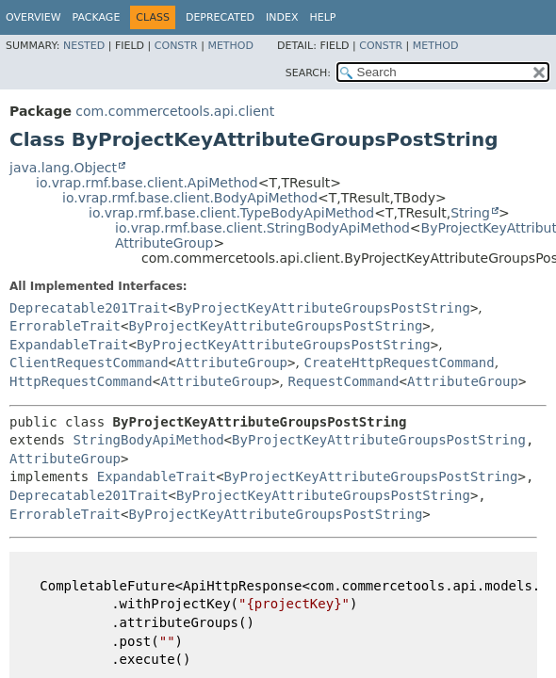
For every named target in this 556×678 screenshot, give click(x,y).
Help (323, 17)
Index (282, 17)
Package (97, 17)
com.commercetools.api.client (174, 111)
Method (230, 46)
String (470, 212)
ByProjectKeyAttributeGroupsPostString (323, 307)
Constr (176, 46)
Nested (84, 46)
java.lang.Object (63, 167)
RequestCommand (344, 381)
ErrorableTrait (65, 325)
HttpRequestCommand (81, 381)
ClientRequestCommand (89, 362)
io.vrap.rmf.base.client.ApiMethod (147, 182)
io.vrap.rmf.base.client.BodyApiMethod (190, 197)
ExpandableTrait (68, 344)
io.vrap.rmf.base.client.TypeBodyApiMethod (231, 212)
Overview (33, 17)
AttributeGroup (164, 242)
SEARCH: (308, 73)
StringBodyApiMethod (148, 439)
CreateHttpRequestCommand (398, 362)
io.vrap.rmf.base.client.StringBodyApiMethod (262, 227)
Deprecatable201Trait (89, 307)
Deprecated (220, 17)
